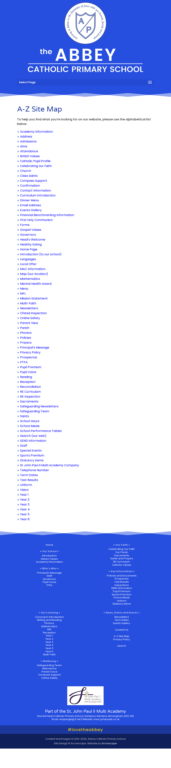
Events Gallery (31, 210)
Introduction (49, 555)
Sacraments (29, 401)
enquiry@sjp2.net (70, 719)
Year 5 (25, 514)
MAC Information (32, 269)
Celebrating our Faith (36, 166)
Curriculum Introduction (37, 195)
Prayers (26, 342)
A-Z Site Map (121, 636)
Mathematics (30, 279)
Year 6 (25, 519)
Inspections (122, 585)
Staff (23, 445)
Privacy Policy (30, 352)
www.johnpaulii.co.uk (106, 719)
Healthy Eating (31, 244)
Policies (25, 338)
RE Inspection (30, 396)
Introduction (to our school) (41, 254)
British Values (30, 156)
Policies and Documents (122, 575)
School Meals (30, 426)
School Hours (29, 421)
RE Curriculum (30, 391)
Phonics (26, 333)
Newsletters (29, 308)
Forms (25, 225)
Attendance (29, 151)
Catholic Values (121, 564)
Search (121, 645)
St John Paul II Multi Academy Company (49, 465)
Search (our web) (33, 436)
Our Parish (121, 552)
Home (49, 544)
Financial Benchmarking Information (47, 215)
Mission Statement (34, 298)
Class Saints (29, 176)
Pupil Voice (28, 372)
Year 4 (25, 509)
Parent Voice (49, 671)
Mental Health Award (36, 284)
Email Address (30, 205)
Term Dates (29, 475)
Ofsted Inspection (33, 313)
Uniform (26, 485)
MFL (23, 293)
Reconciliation (30, 387)
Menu (24, 288)
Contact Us (121, 629)
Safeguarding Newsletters (39, 406)
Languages (28, 259)
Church (25, 171)
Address (26, 136)
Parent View (29, 323)
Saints (24, 416)
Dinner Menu (29, 200)
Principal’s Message (34, 347)
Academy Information (36, 131)
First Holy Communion (36, 220)
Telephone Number (34, 470)
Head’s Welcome (32, 239)
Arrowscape (109, 743)
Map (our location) (34, 274)
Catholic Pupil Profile (35, 161)
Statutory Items (32, 460)
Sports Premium (32, 455)
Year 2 (24, 499)
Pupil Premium (30, 367)
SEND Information (33, 441)
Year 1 (24, 495)
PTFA (24, 362)
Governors (28, 234)
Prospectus (28, 357)
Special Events (31, 450)
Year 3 (24, 504)
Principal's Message (49, 572)
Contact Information (35, 190)
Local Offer (28, 264)
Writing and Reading (49, 620)
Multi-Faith (28, 303)
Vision (24, 490)
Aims (23, 146)
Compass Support (33, 181)
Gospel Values (30, 230)
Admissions (28, 141)
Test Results (29, 480)
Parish (24, 328)
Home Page (28, 249)
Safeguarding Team (34, 411)
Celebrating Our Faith (122, 549)
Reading (26, 377)
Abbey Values (49, 558)
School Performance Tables (41, 431)
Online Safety (30, 318)
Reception (27, 382)
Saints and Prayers (121, 558)
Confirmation (30, 185)
